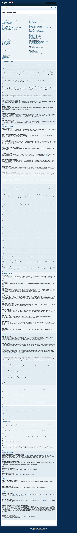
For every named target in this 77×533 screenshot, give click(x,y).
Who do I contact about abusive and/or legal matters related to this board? (40, 53)
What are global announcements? (7, 54)
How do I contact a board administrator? (35, 54)
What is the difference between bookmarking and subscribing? (38, 41)
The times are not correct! (6, 28)
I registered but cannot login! (6, 18)
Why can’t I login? (4, 19)
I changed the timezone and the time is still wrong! (9, 29)
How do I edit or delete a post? (6, 37)
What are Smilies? (4, 52)
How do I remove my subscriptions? (34, 44)
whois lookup (16, 507)
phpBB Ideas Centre (45, 500)
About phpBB (16, 495)
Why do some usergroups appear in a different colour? (37, 20)
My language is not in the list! (6, 30)
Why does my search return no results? (35, 35)
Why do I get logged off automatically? (7, 22)
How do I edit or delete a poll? (6, 41)
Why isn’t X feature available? (33, 52)
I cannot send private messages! (34, 25)
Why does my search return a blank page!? (35, 36)
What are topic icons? (5, 58)
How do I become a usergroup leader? (35, 19)
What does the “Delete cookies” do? (7, 23)
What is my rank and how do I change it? (8, 32)
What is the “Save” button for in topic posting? (8, 46)
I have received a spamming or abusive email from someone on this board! (40, 27)
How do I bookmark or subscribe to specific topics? (36, 42)
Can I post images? (4, 53)
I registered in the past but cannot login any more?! (9, 20)
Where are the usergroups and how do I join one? (36, 18)
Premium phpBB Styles (41, 529)
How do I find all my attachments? (34, 48)
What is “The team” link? (32, 22)
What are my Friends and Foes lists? (34, 30)
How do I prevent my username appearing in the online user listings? (12, 27)
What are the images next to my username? (8, 31)
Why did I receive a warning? (6, 44)
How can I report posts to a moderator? (8, 45)
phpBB (46, 155)
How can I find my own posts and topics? (35, 38)
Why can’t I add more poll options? (7, 40)
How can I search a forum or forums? (34, 34)
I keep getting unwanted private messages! (35, 26)
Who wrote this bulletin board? (33, 51)
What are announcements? (6, 55)
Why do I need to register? (6, 16)
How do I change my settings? (6, 26)
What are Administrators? (33, 16)
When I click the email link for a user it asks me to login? (10, 33)
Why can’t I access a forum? (6, 42)
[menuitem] (7, 7)
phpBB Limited (28, 494)
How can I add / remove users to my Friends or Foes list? (37, 31)
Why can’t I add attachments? (6, 43)
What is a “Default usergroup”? (33, 21)
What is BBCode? (4, 51)
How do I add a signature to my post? (7, 38)
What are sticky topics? (5, 56)
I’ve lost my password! (5, 21)
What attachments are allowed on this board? (36, 47)
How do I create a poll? (5, 39)
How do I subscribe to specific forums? (35, 43)
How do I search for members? (33, 37)
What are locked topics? (5, 57)
